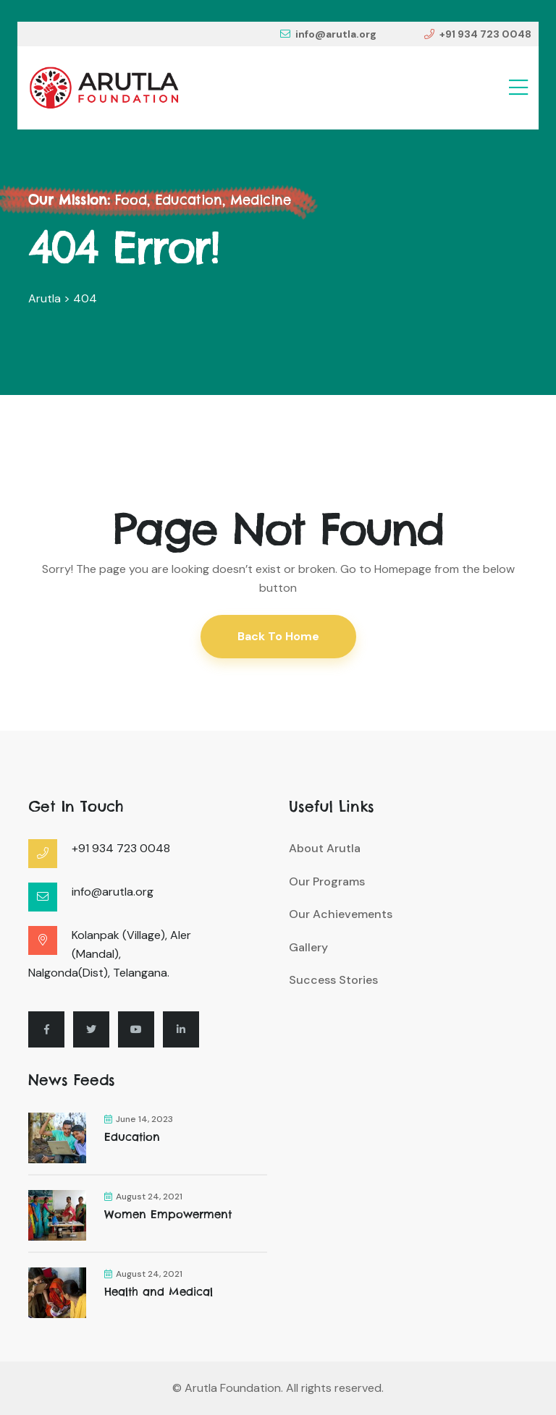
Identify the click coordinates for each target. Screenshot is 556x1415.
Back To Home (278, 636)
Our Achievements (340, 914)
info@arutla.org (328, 34)
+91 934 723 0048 (477, 34)
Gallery (308, 948)
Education (132, 1137)
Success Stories (333, 981)
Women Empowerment (168, 1214)
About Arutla (325, 848)
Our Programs (327, 881)
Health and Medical (158, 1292)
